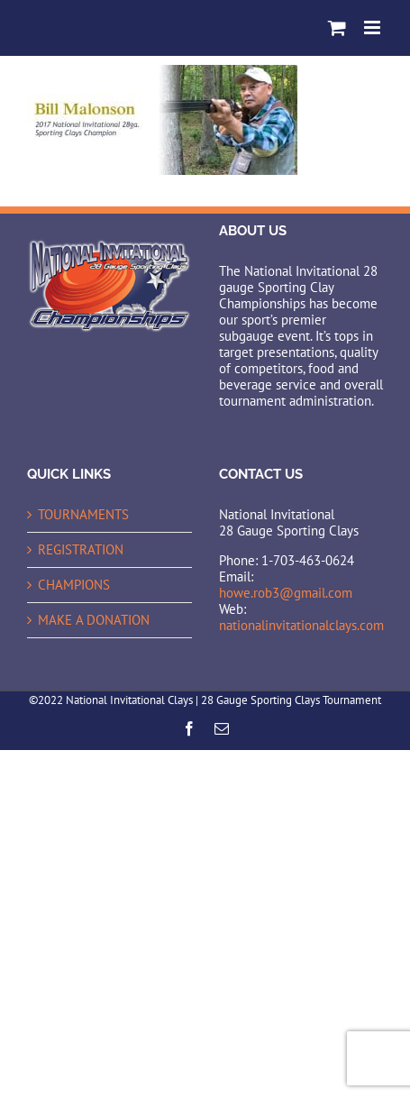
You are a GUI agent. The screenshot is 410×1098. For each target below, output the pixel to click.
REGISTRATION (80, 550)
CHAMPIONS (74, 585)
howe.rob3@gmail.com (285, 592)
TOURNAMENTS (83, 515)
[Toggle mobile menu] (373, 27)
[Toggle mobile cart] (337, 27)
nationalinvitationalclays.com (301, 625)
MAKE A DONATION (94, 620)
